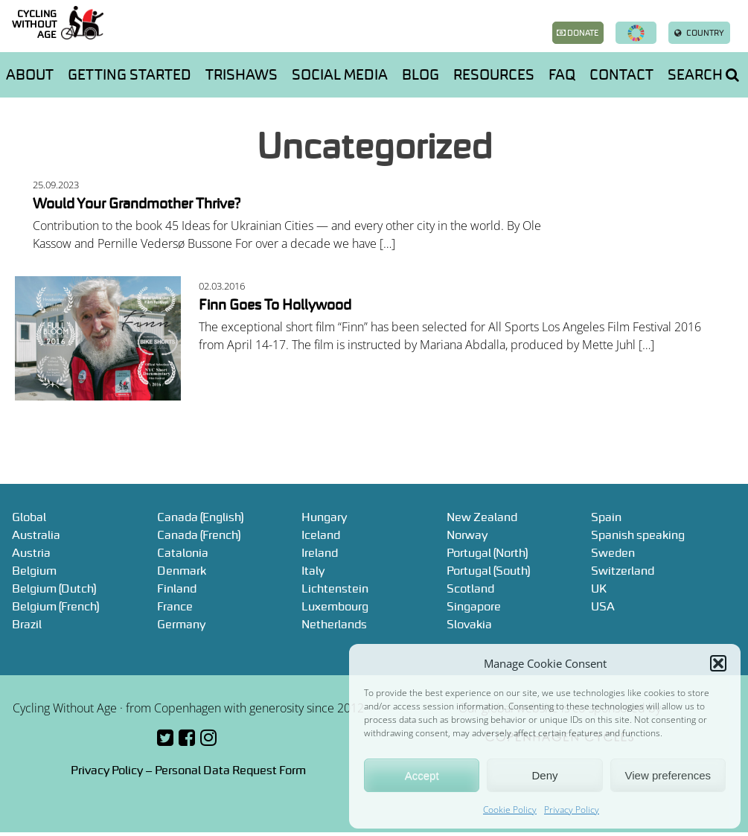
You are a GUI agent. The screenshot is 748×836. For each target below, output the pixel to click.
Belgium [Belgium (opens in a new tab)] (34, 570)
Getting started (129, 74)
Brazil (27, 623)
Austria (31, 552)
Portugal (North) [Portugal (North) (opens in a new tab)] (487, 552)
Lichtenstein (334, 588)
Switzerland (622, 570)
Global (29, 516)
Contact (621, 74)
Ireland (319, 552)
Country (699, 33)
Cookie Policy (510, 809)
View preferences (668, 775)
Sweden (613, 552)
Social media (340, 74)
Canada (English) (200, 516)
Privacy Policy (571, 809)
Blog (420, 74)
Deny (544, 775)
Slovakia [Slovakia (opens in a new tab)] (469, 623)
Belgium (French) (55, 606)
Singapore (474, 606)
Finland (176, 588)
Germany (181, 623)
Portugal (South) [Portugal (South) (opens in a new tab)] (488, 570)
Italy (313, 570)
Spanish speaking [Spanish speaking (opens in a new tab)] (638, 534)
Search (703, 74)
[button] (718, 663)
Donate (577, 33)
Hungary (324, 516)
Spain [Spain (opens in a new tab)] (606, 516)
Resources (493, 74)
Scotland (470, 588)
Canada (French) (198, 534)
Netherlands (334, 623)
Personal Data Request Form (230, 769)
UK (599, 588)
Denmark (181, 570)
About (30, 74)
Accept (422, 775)
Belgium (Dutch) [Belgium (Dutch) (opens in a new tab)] (54, 588)
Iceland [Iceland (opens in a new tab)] (320, 534)
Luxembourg (334, 606)
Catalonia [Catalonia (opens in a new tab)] (182, 552)
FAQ (562, 74)
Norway (467, 534)
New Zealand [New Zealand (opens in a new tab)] (482, 516)
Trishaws (241, 74)
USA (603, 606)
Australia (36, 534)
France (175, 606)
